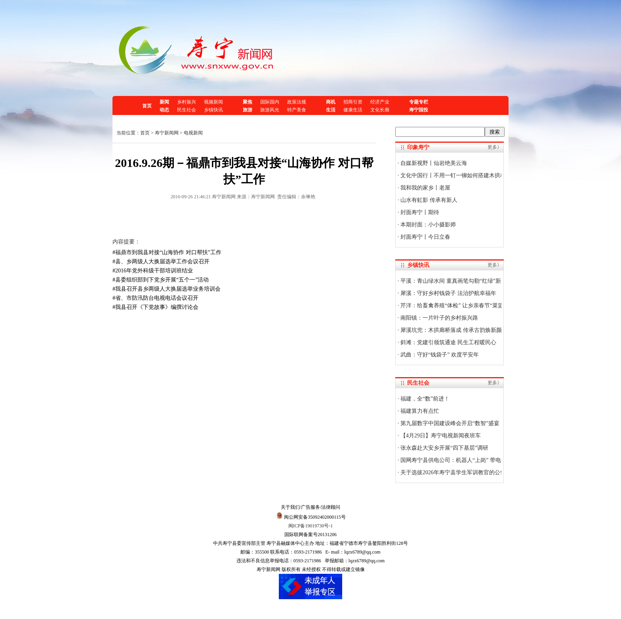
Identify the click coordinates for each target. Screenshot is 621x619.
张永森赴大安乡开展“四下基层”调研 (444, 448)
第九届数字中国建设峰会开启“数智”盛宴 (449, 423)
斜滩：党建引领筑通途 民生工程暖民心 (447, 342)
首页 (147, 106)
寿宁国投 (418, 110)
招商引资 (352, 102)
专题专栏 (418, 102)
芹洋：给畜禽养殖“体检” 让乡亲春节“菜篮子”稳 (458, 306)
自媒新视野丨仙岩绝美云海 (433, 163)
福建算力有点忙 (419, 411)
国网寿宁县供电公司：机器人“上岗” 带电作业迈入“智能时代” (475, 460)
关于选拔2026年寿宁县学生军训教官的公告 (452, 472)
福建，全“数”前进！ (424, 399)
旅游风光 (269, 110)
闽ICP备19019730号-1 (310, 526)
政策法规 (296, 102)
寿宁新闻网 (167, 133)
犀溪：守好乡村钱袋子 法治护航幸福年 (447, 293)
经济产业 (379, 102)
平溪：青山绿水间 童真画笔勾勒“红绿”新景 (453, 281)
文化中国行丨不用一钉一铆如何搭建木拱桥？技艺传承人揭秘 (475, 175)
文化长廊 (379, 110)
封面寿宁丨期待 (419, 212)
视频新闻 (213, 102)
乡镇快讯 (213, 110)
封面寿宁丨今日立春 (425, 237)
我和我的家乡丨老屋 (425, 188)
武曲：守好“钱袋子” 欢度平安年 (439, 355)
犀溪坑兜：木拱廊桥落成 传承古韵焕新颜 (450, 330)
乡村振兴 (186, 102)
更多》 (495, 147)
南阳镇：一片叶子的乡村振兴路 (438, 318)
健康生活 (352, 110)
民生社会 (186, 110)
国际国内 (269, 102)
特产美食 (296, 110)
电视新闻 (193, 133)
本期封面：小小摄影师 (427, 225)
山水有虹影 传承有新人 (428, 200)
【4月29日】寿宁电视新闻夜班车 (440, 436)
